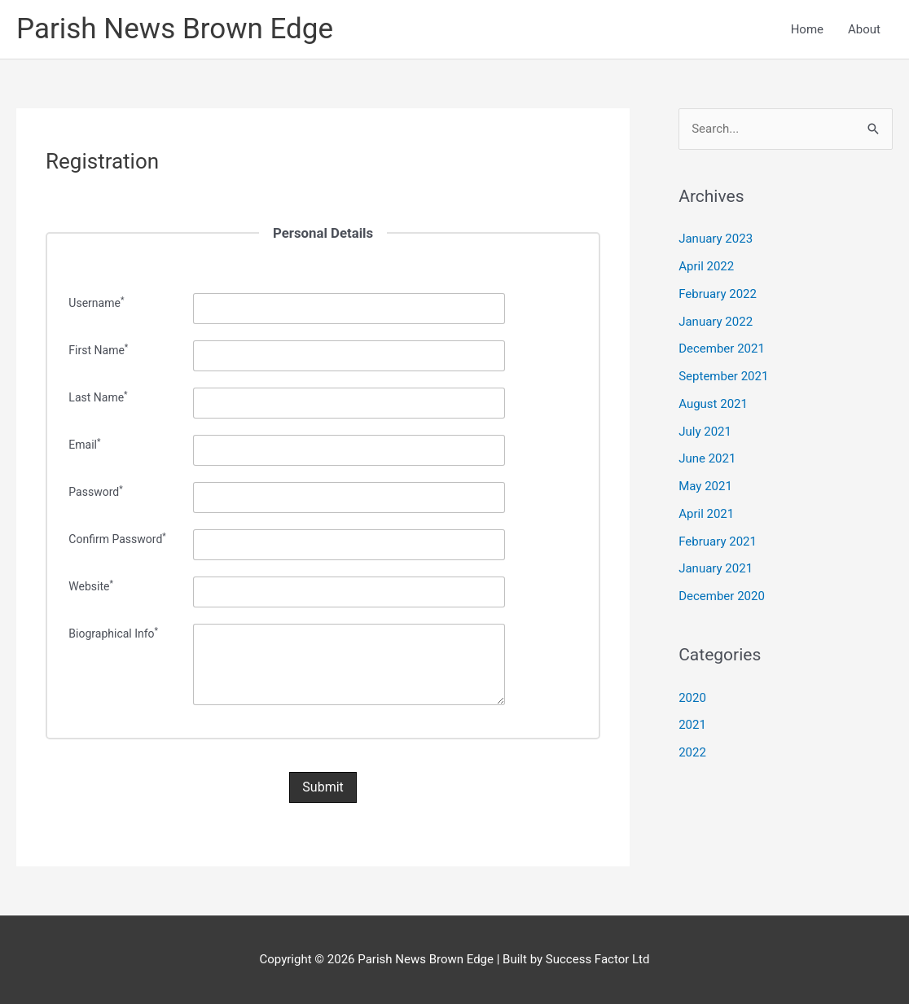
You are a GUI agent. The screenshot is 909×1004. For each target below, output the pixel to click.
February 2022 (717, 294)
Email (84, 444)
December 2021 (721, 348)
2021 (692, 724)
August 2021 (713, 404)
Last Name (97, 397)
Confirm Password (116, 539)
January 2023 (715, 238)
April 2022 (706, 266)
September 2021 (723, 376)
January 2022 (715, 321)
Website (90, 586)
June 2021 (707, 458)
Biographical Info (113, 633)
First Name (98, 350)
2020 (692, 698)
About (864, 29)
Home (807, 29)
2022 (692, 752)
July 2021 (704, 431)
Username (96, 302)
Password (95, 491)
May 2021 (705, 486)
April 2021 (706, 513)
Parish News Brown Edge (174, 29)
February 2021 (717, 541)
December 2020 (721, 596)
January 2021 (715, 568)
